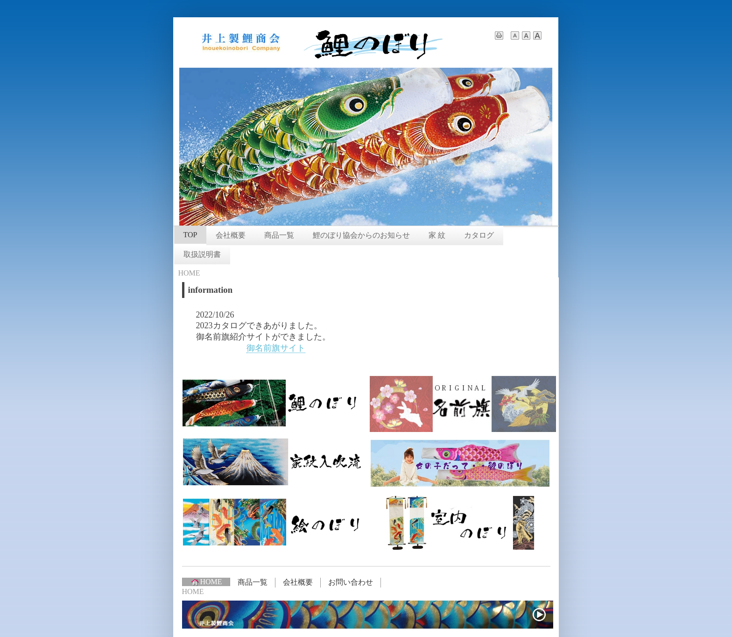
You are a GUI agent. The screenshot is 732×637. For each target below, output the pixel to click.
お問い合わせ (350, 582)
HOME (206, 582)
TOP (190, 235)
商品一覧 (279, 235)
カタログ (479, 235)
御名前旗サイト (275, 348)
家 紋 (437, 235)
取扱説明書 (202, 254)
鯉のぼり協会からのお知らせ (361, 235)
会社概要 (231, 235)
